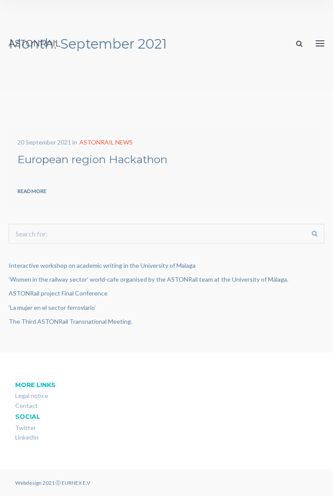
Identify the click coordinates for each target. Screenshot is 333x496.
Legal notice (31, 395)
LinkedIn (27, 437)
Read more (31, 191)
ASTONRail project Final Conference (58, 293)
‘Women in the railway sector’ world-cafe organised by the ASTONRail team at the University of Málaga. (148, 279)
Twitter (25, 427)
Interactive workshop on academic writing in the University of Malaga (102, 265)
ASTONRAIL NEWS (106, 142)
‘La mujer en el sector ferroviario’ (52, 307)
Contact (26, 405)
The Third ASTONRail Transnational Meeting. (70, 321)
